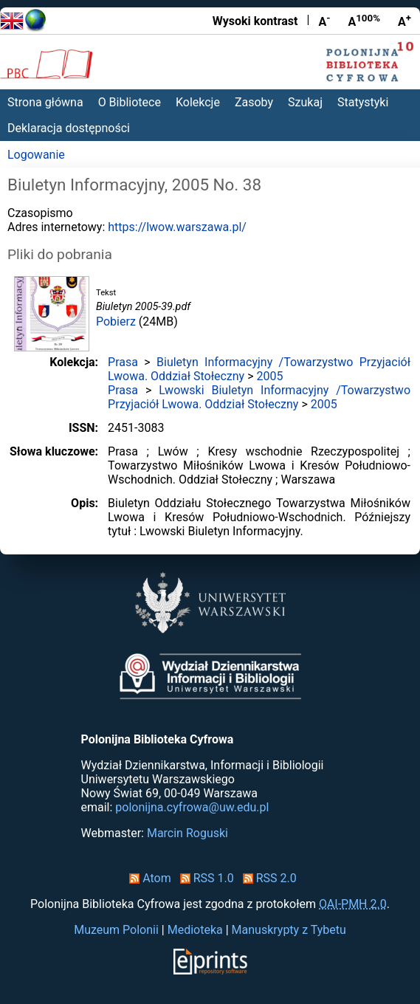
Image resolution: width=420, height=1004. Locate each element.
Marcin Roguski (187, 833)
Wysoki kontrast (255, 21)
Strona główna (45, 102)
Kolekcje (198, 102)
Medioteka (195, 930)
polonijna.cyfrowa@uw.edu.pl (192, 807)
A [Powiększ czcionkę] (404, 21)
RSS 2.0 (267, 878)
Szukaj (305, 102)
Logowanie (36, 155)
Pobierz (116, 321)
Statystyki (362, 102)
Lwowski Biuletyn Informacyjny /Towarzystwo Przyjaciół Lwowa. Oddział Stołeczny (259, 397)
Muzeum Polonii (116, 930)
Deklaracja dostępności (68, 128)
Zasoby (254, 102)
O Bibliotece (129, 102)
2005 (270, 376)
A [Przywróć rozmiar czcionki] (364, 21)
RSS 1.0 (204, 878)
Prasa (123, 362)
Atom (147, 878)
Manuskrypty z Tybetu (289, 930)
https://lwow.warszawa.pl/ (177, 227)
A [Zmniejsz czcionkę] (324, 21)
